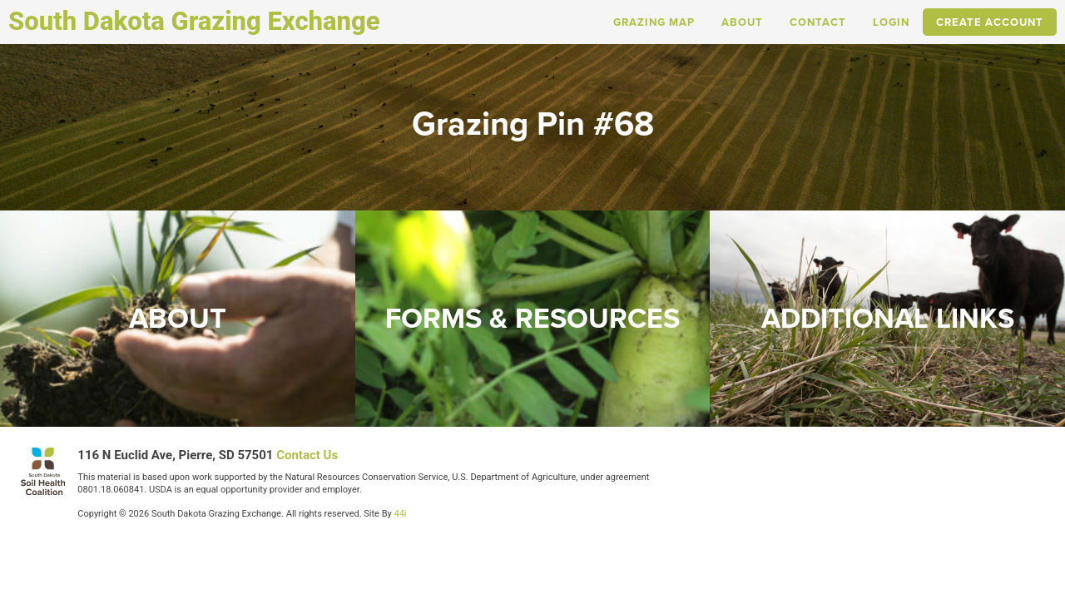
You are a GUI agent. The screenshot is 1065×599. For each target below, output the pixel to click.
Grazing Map (654, 22)
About (742, 22)
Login (891, 22)
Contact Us (307, 455)
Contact (818, 22)
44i (400, 513)
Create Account (989, 22)
